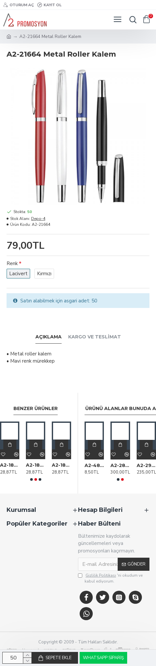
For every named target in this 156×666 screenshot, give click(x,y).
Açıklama (48, 337)
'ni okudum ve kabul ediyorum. (110, 578)
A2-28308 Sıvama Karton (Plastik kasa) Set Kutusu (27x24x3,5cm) (120, 465)
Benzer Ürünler (35, 408)
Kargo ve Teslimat (94, 337)
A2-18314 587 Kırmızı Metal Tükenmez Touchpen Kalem (35, 465)
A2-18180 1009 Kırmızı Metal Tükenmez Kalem (9, 465)
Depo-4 (38, 218)
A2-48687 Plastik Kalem (94, 465)
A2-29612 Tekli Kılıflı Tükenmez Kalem (146, 465)
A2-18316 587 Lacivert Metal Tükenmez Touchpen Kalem (61, 465)
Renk (12, 263)
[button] (31, 479)
